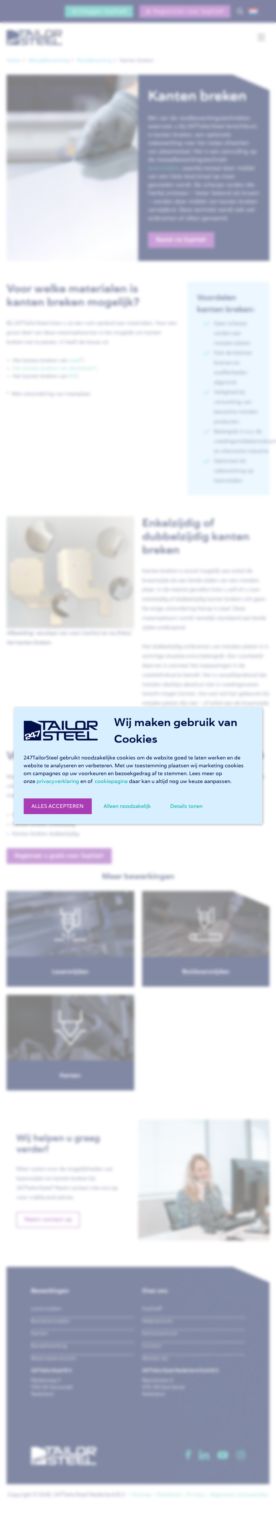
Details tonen (186, 806)
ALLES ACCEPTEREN (57, 806)
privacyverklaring (58, 781)
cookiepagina (111, 781)
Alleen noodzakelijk (127, 806)
